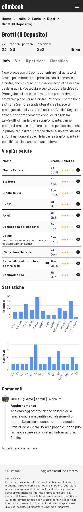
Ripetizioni (35, 60)
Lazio (36, 18)
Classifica (59, 60)
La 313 (7, 204)
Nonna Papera (13, 170)
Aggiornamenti (51, 471)
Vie (18, 60)
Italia (21, 18)
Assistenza (70, 471)
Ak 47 (6, 215)
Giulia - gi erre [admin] (29, 399)
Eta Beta (9, 181)
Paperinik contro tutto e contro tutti (21, 263)
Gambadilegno (13, 275)
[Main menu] (76, 6)
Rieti (51, 18)
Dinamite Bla (12, 193)
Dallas (7, 235)
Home (6, 18)
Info (6, 60)
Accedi (7, 448)
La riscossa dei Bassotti (21, 226)
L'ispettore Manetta (17, 252)
